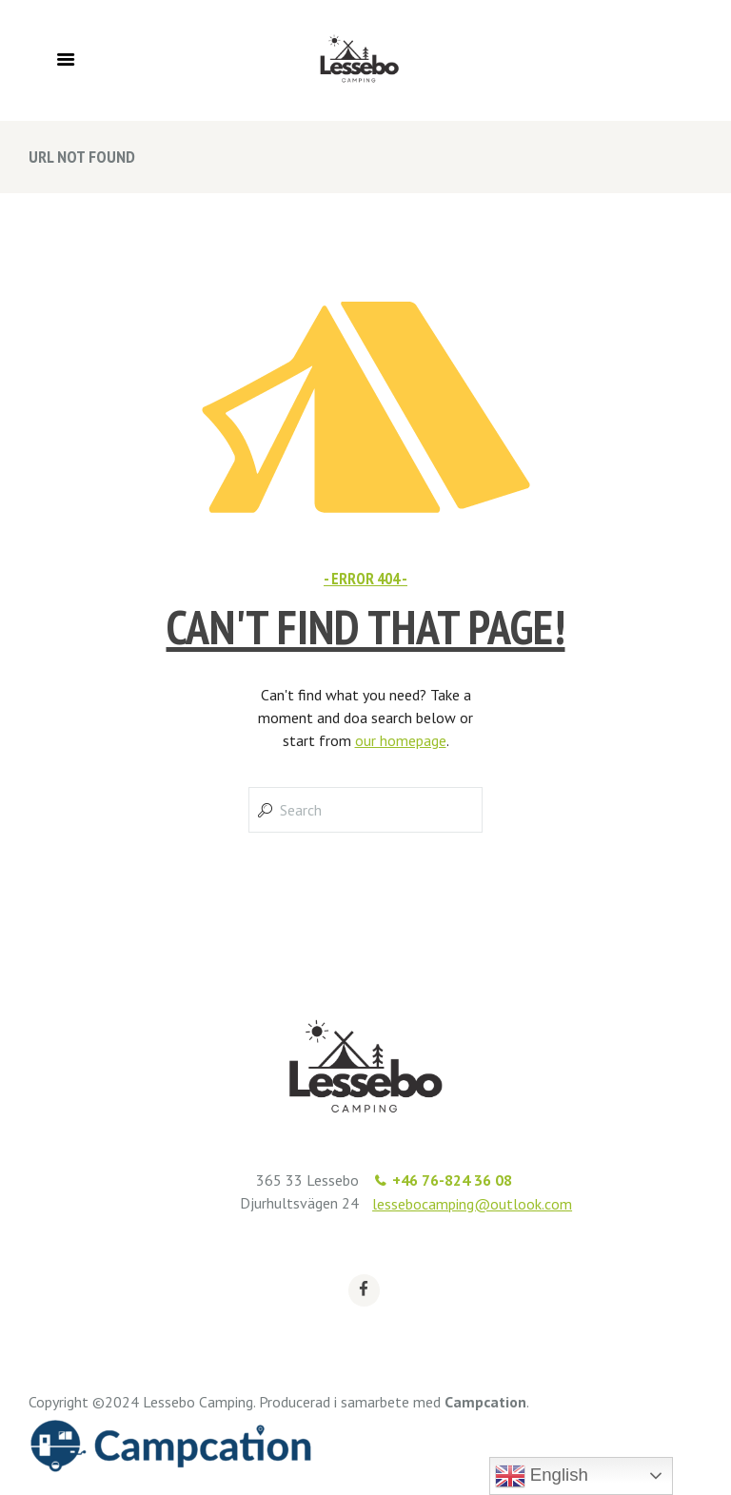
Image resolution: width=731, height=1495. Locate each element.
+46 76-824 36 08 (452, 1180)
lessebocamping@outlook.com (472, 1203)
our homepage (400, 740)
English (541, 1476)
